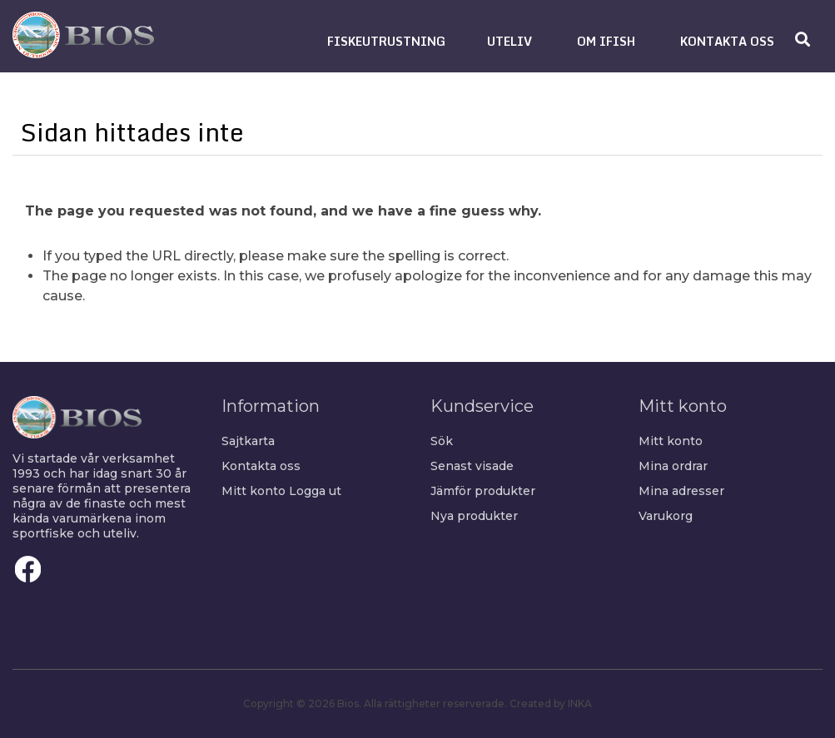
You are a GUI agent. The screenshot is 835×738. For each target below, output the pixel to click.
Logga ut (315, 490)
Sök (441, 440)
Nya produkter (474, 515)
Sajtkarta (248, 440)
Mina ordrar (673, 465)
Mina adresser (681, 490)
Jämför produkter (482, 490)
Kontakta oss (261, 465)
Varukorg (666, 515)
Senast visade (472, 465)
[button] (386, 41)
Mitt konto (253, 490)
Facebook (28, 569)
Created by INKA (550, 703)
